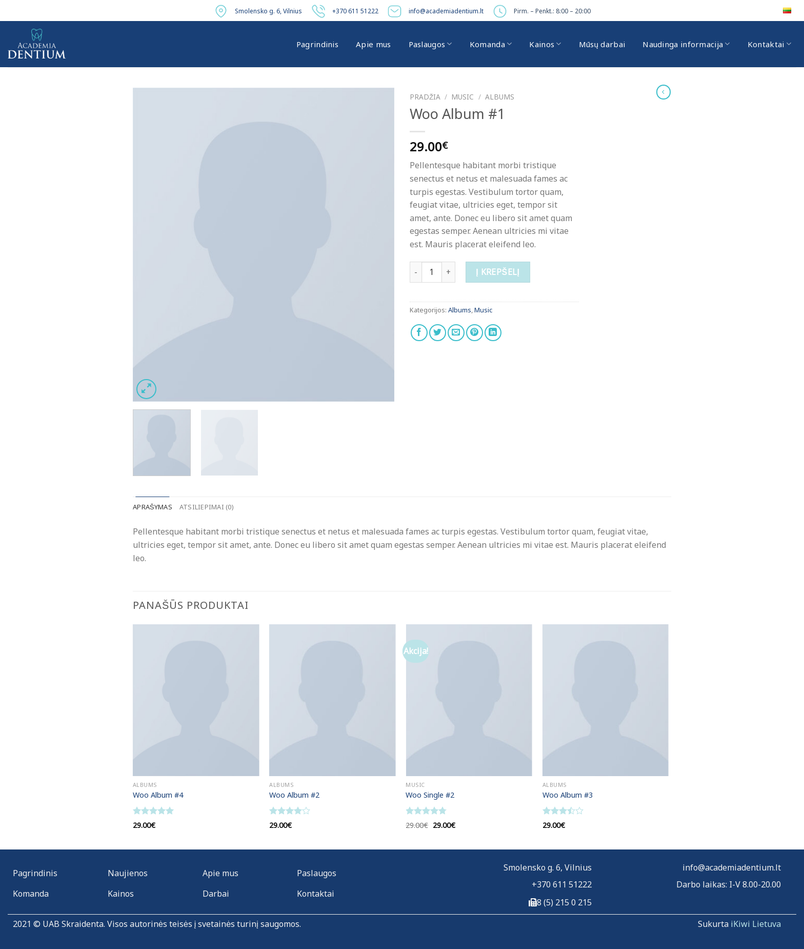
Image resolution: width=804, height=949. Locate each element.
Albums (499, 97)
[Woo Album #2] (332, 700)
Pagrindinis (317, 44)
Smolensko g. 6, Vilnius (268, 11)
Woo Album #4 (158, 795)
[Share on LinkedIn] (493, 332)
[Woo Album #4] (196, 700)
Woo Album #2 (294, 795)
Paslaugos (430, 44)
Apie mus (373, 44)
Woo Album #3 (567, 795)
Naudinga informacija (686, 44)
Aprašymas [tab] (152, 506)
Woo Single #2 (430, 795)
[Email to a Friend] (456, 332)
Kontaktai (769, 44)
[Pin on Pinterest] (474, 332)
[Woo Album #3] (605, 700)
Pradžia (425, 97)
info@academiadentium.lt (446, 11)
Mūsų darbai (602, 44)
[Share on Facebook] (419, 332)
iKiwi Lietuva (756, 924)
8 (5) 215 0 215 (564, 902)
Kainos (545, 44)
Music (462, 97)
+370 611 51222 (355, 11)
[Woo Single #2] (469, 700)
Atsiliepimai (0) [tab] (206, 506)
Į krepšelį (497, 272)
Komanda (491, 44)
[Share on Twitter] (437, 332)
